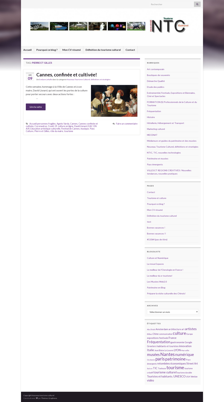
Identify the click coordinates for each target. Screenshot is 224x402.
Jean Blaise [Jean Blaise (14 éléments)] (159, 350)
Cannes (74, 123)
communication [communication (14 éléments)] (165, 334)
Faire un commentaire (127, 123)
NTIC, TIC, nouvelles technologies (164, 152)
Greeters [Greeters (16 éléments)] (151, 346)
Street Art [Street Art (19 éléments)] (192, 363)
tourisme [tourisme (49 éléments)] (175, 367)
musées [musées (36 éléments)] (153, 354)
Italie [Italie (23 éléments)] (150, 350)
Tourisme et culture (156, 198)
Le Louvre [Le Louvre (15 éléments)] (169, 350)
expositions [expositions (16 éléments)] (153, 338)
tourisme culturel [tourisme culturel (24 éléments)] (165, 372)
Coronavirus (41, 126)
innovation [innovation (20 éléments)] (185, 346)
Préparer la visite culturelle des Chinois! (166, 293)
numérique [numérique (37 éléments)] (184, 354)
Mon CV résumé (71, 49)
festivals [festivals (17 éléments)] (163, 337)
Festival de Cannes (70, 128)
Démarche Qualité (156, 81)
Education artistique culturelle (45, 128)
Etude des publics (155, 87)
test (149, 221)
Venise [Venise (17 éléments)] (194, 376)
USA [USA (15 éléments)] (188, 376)
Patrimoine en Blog (156, 287)
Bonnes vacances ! (156, 227)
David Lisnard (80, 126)
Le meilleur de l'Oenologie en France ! (165, 269)
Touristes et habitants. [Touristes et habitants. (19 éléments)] (160, 376)
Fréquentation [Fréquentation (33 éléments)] (158, 342)
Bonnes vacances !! (156, 233)
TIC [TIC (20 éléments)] (155, 368)
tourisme (68, 131)
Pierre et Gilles (41, 131)
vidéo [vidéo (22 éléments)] (150, 380)
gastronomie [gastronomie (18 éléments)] (177, 342)
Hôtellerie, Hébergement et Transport (165, 123)
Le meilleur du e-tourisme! (159, 275)
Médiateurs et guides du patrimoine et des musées (171, 140)
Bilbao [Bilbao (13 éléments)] (149, 334)
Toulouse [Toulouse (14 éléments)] (162, 368)
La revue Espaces (155, 264)
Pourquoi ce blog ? (47, 49)
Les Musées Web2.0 (157, 281)
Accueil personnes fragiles (42, 123)
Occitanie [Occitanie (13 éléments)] (151, 360)
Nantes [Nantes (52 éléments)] (167, 354)
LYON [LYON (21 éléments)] (177, 350)
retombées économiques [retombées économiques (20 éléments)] (171, 363)
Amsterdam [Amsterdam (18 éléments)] (162, 329)
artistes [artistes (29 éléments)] (191, 329)
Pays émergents (155, 164)
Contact (130, 49)
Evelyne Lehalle (45, 79)
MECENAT (152, 135)
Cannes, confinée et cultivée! (66, 74)
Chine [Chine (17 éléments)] (156, 333)
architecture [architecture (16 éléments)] (175, 329)
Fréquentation (154, 111)
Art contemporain (155, 69)
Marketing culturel (156, 129)
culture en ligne (65, 126)
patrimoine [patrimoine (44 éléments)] (175, 358)
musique (85, 128)
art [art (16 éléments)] (183, 329)
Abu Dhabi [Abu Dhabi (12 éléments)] (151, 329)
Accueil (27, 49)
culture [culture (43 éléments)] (179, 333)
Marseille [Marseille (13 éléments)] (185, 350)
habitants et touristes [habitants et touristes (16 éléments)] (168, 346)
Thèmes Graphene (49, 398)
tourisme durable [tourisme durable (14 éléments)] (184, 372)
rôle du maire (56, 131)
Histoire (151, 117)
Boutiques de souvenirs (158, 75)
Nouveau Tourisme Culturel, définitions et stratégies (88, 79)
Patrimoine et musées (157, 158)
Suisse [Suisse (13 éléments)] (149, 368)
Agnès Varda (63, 123)
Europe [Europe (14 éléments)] (190, 334)
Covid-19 (52, 126)
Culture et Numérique (157, 258)
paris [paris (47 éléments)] (160, 358)
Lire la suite (36, 107)
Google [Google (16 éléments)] (188, 342)
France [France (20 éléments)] (172, 337)
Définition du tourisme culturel (103, 49)
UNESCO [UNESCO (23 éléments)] (179, 376)
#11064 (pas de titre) (157, 239)
